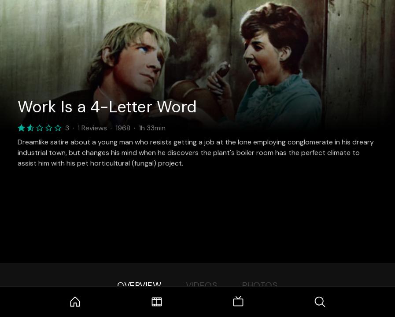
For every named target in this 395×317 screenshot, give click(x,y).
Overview (139, 285)
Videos (202, 285)
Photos (260, 285)
